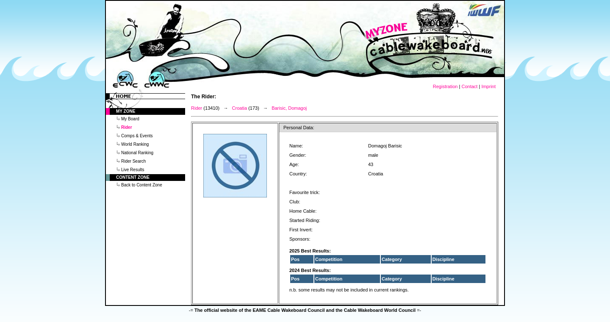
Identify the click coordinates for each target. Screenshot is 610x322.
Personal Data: (298, 127)
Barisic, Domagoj (289, 108)
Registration (445, 86)
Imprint (488, 86)
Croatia (239, 108)
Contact (469, 86)
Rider (196, 108)
